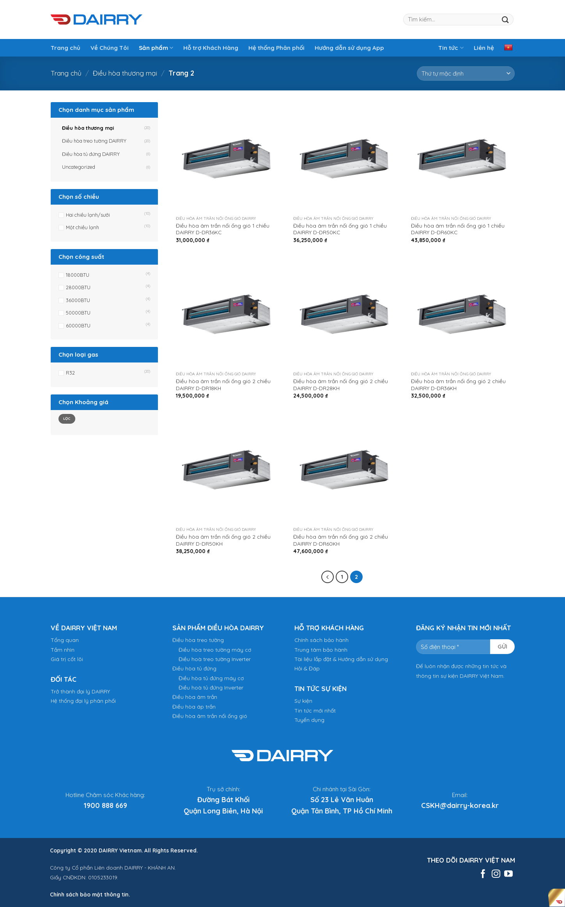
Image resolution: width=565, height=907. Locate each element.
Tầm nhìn (62, 649)
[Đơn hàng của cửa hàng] (466, 73)
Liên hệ (484, 47)
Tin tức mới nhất (315, 710)
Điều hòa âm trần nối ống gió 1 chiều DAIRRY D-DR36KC (222, 229)
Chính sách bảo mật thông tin (89, 894)
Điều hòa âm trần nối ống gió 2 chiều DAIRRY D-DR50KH (223, 540)
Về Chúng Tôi (109, 47)
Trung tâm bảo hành (320, 649)
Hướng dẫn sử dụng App (349, 47)
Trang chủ (65, 47)
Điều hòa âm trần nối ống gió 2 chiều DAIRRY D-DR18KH (223, 384)
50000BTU (78, 312)
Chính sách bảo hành (321, 639)
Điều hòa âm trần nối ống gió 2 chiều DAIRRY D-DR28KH (340, 384)
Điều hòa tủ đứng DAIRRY (91, 154)
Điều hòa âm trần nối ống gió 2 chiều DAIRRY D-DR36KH (458, 384)
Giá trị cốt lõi (67, 659)
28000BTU (78, 287)
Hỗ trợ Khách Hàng (210, 47)
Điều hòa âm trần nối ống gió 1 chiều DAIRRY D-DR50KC (340, 229)
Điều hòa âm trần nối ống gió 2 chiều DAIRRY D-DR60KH (340, 540)
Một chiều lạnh (82, 227)
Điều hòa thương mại (125, 73)
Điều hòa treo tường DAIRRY (94, 141)
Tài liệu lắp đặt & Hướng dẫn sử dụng (341, 659)
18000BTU (77, 275)
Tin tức (450, 48)
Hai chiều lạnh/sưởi (88, 215)
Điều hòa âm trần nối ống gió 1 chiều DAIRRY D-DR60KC (458, 229)
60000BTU (78, 325)
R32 (70, 373)
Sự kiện (303, 700)
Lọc (67, 418)
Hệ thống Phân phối (276, 47)
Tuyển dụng (309, 719)
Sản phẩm (156, 48)
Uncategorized (78, 167)
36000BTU (78, 300)
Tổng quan (65, 639)
